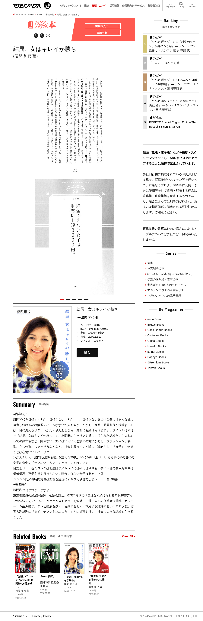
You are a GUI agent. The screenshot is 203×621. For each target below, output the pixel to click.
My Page (170, 3)
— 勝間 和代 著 (88, 317)
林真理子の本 (155, 268)
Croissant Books (157, 335)
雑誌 (86, 5)
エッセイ (99, 340)
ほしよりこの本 (169, 273)
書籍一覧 (50, 14)
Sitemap (18, 616)
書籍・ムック (98, 5)
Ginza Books (155, 340)
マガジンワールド (32, 5)
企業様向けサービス (133, 5)
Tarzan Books (156, 367)
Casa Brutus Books (159, 329)
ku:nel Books (155, 351)
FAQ (181, 3)
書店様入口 (153, 5)
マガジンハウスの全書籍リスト (167, 290)
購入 (87, 353)
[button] (62, 299)
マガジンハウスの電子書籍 (164, 295)
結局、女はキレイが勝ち (68, 14)
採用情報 (114, 5)
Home (30, 14)
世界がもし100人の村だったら (166, 284)
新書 (150, 263)
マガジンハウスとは (70, 5)
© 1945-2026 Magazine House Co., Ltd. (169, 616)
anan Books (154, 319)
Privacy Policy (41, 616)
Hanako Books (156, 346)
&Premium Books (158, 362)
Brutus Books (155, 324)
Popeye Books (156, 357)
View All (128, 536)
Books (40, 14)
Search (192, 3)
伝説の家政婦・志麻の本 (162, 279)
